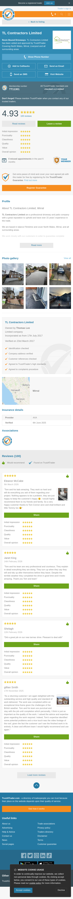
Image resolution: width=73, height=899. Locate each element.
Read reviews (18, 124)
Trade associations (46, 824)
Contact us (7, 836)
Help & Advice (8, 832)
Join (49, 3)
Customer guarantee (47, 844)
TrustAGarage (8, 881)
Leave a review (54, 124)
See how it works (36, 809)
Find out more (30, 180)
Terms (40, 840)
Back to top (36, 785)
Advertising (7, 828)
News (4, 840)
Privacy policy (44, 828)
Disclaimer (42, 836)
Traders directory (45, 832)
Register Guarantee (36, 188)
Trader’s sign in (64, 8)
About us (6, 824)
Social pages (8, 844)
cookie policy (35, 883)
